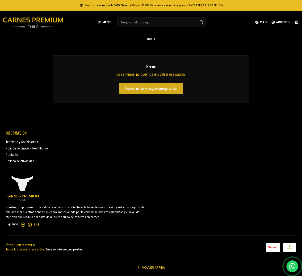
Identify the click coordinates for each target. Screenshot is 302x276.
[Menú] (104, 22)
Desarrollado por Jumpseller (64, 249)
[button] (151, 267)
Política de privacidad (20, 161)
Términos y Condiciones (22, 142)
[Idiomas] (261, 22)
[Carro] (296, 22)
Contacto (12, 155)
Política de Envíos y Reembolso (27, 148)
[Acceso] (281, 22)
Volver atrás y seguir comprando (151, 89)
